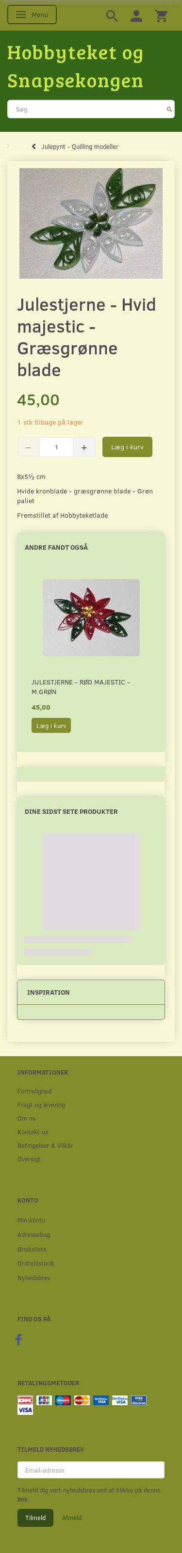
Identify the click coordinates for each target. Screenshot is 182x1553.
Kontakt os (32, 1131)
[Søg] (169, 109)
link (22, 1499)
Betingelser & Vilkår (45, 1145)
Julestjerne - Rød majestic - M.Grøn (81, 686)
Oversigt (29, 1159)
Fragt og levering (41, 1104)
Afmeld (72, 1517)
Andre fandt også (56, 547)
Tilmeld (35, 1517)
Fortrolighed (34, 1091)
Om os (26, 1118)
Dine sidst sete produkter (71, 811)
